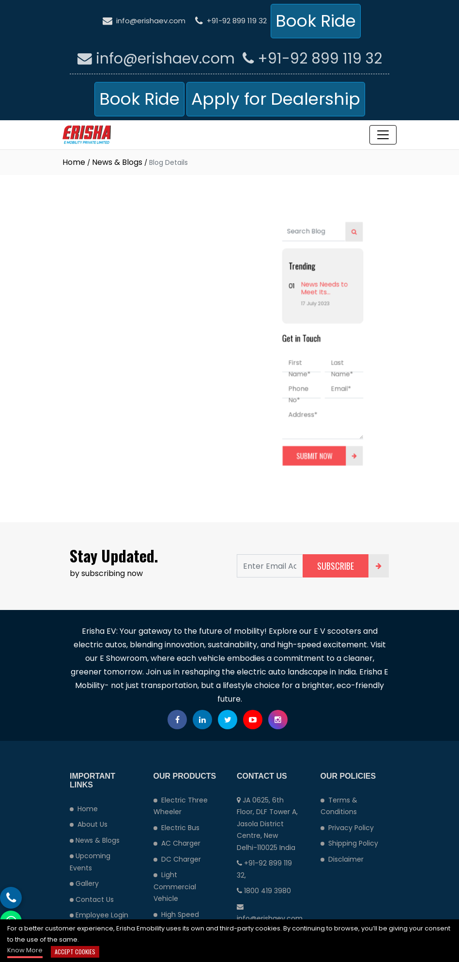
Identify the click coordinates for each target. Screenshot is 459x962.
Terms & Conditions (339, 806)
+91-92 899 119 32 (231, 21)
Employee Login (99, 915)
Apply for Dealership (275, 99)
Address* (287, 400)
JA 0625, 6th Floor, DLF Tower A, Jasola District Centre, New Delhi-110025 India (267, 823)
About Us (88, 824)
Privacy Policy (347, 828)
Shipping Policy (349, 843)
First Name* (284, 364)
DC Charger (177, 859)
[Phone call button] (11, 898)
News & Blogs (117, 162)
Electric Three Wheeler (180, 806)
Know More (25, 950)
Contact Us (92, 899)
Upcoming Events (90, 862)
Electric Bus (176, 828)
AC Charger (176, 843)
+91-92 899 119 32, (264, 869)
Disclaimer (342, 859)
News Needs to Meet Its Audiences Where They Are (308, 301)
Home (73, 162)
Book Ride (315, 20)
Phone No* (284, 384)
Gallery (84, 883)
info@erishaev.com (144, 21)
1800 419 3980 (264, 891)
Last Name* (318, 364)
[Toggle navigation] (383, 134)
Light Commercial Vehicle (174, 886)
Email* (317, 380)
